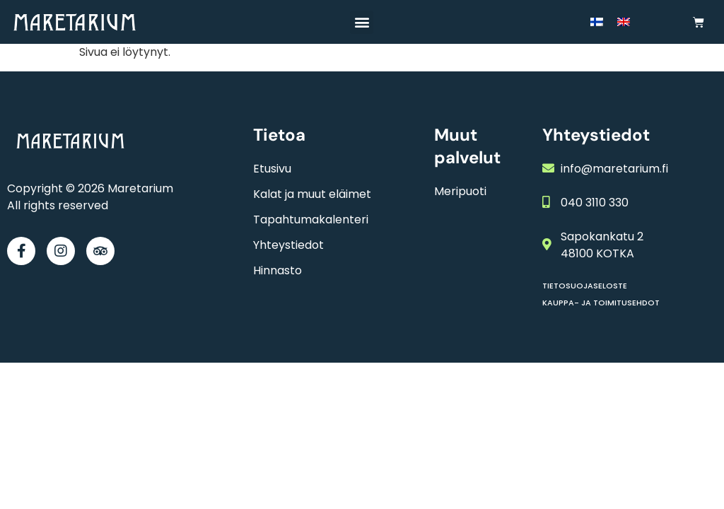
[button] (361, 22)
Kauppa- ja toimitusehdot (601, 302)
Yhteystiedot (288, 245)
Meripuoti (460, 191)
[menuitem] (596, 22)
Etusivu (272, 168)
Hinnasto (277, 270)
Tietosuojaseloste (584, 285)
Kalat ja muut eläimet (312, 194)
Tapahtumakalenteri (310, 219)
